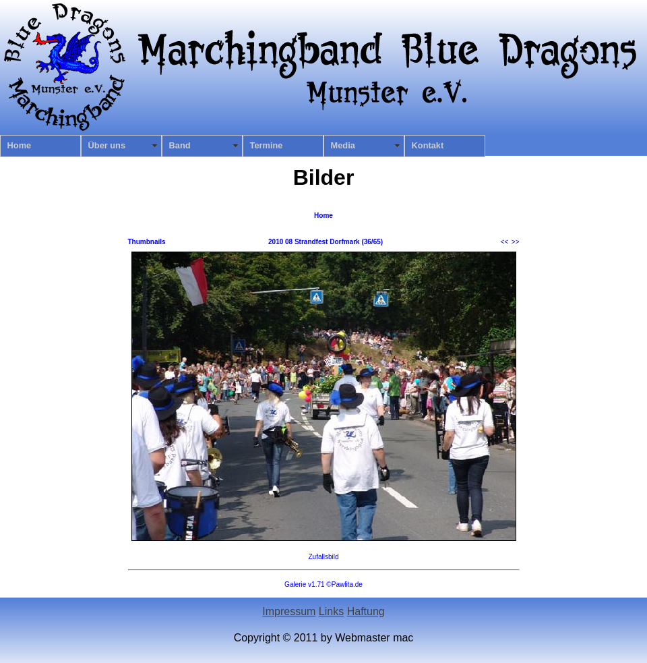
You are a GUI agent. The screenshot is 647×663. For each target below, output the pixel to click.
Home (19, 145)
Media (343, 145)
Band (180, 145)
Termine (266, 145)
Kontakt (428, 145)
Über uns (106, 145)
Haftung (366, 611)
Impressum (288, 611)
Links (331, 611)
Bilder (324, 177)
